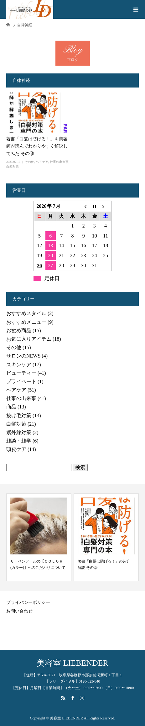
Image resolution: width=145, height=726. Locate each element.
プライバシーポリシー (28, 602)
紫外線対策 (18, 432)
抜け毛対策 (18, 415)
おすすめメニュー (26, 322)
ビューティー (21, 373)
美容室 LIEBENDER (72, 663)
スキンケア (18, 364)
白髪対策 (12, 166)
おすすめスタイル (26, 313)
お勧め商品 (18, 330)
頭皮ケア (16, 449)
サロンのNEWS (23, 355)
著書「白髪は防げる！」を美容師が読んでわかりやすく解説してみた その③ (37, 146)
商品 (11, 406)
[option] (38, 537)
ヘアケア (42, 161)
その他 (29, 161)
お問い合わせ (19, 611)
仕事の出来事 (59, 161)
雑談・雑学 (18, 440)
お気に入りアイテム (28, 339)
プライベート (21, 381)
